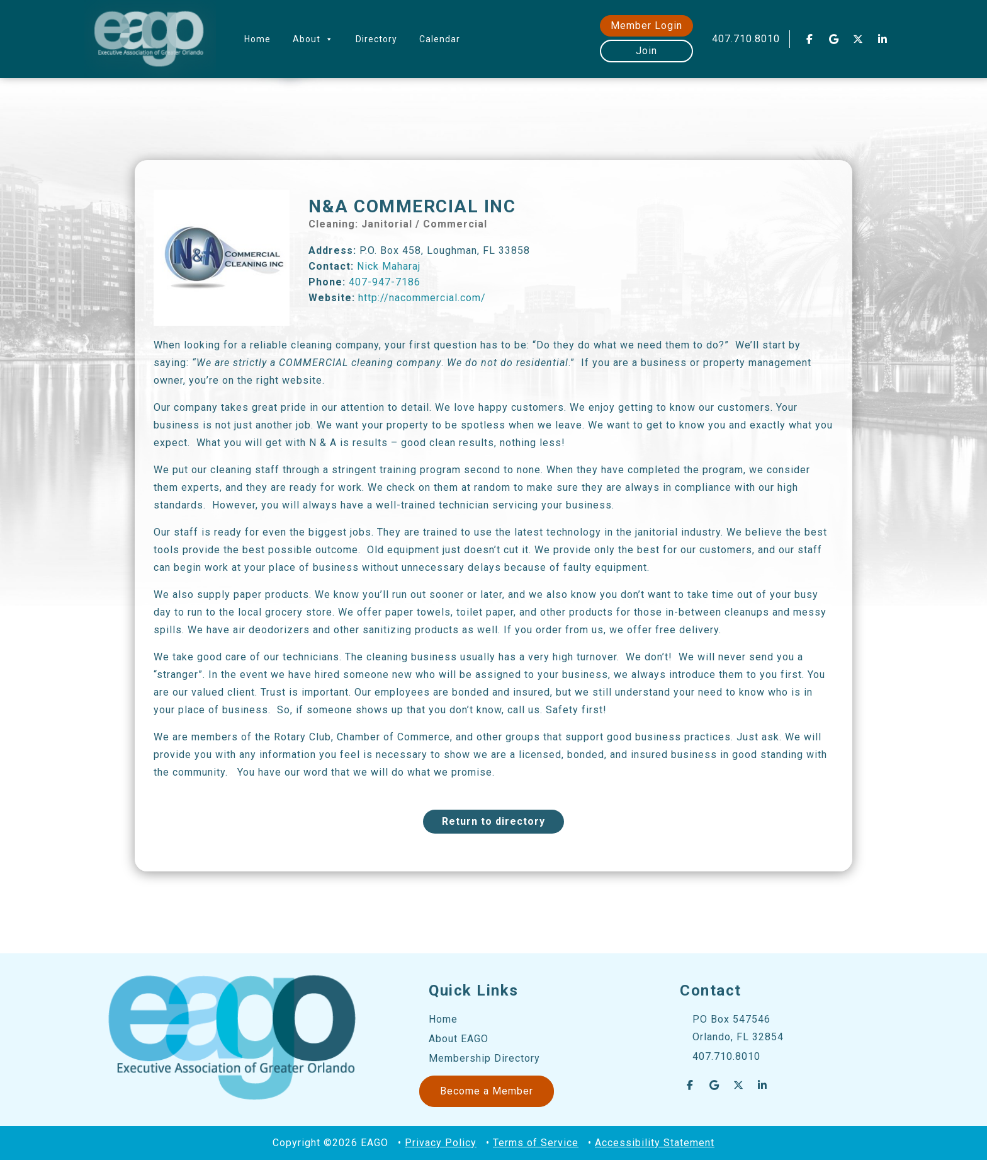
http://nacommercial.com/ (422, 298)
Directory (376, 39)
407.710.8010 (746, 39)
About (313, 39)
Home (257, 39)
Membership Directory (484, 1058)
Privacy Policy (441, 1143)
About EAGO (458, 1039)
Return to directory (493, 821)
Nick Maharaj (388, 266)
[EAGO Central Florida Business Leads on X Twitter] (859, 39)
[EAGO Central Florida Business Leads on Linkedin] (882, 39)
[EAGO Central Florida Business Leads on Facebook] (809, 39)
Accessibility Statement (654, 1143)
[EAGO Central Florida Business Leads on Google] (834, 39)
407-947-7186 (384, 282)
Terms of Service (535, 1143)
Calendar (439, 39)
